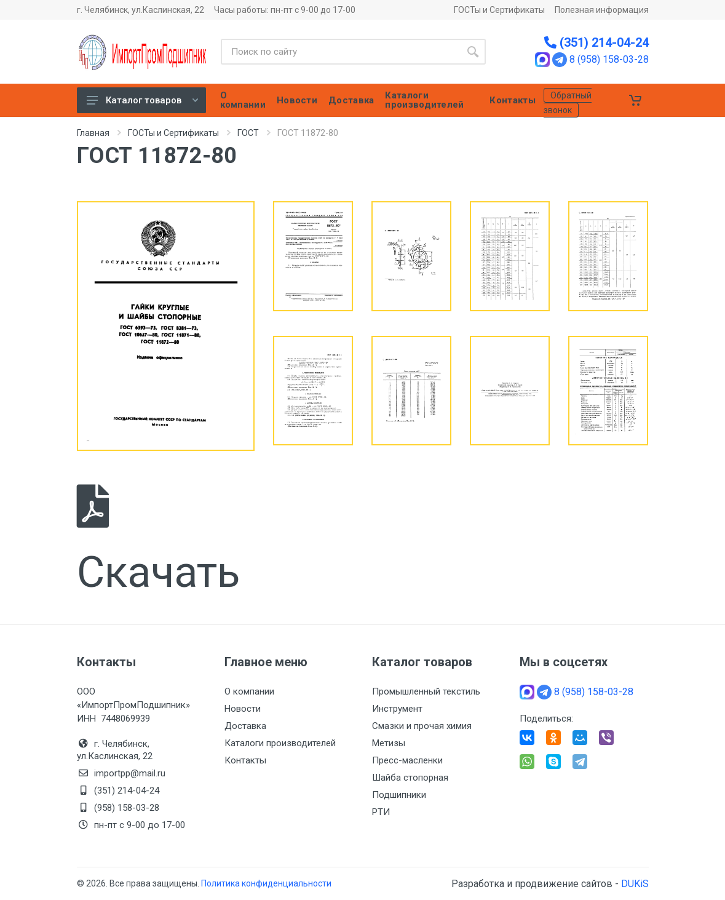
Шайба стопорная (410, 777)
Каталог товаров (142, 100)
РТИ (381, 812)
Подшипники (399, 794)
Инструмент (397, 708)
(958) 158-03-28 (128, 807)
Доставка (245, 725)
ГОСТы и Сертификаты (499, 10)
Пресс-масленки (407, 760)
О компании (249, 691)
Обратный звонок (568, 102)
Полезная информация (602, 10)
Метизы (388, 743)
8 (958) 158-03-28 (609, 60)
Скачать (158, 541)
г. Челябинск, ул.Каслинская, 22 (140, 10)
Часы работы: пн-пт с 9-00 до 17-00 (284, 10)
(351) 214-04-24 (596, 42)
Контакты (245, 760)
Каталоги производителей (280, 743)
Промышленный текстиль (426, 691)
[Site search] (340, 52)
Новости (242, 708)
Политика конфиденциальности (266, 883)
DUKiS (635, 884)
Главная (93, 133)
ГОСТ (248, 133)
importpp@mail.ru (129, 773)
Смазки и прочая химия (422, 725)
